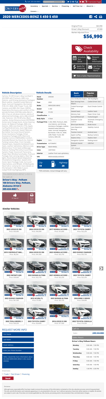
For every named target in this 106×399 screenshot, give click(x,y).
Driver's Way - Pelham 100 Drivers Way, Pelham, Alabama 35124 (17, 182)
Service (56, 6)
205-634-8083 (35, 2)
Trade (5, 373)
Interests (6, 370)
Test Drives (14, 373)
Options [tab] (77, 93)
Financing (66, 6)
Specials (46, 6)
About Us (91, 6)
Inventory (35, 6)
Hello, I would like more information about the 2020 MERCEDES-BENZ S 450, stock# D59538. (18, 360)
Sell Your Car (78, 6)
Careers (34, 11)
